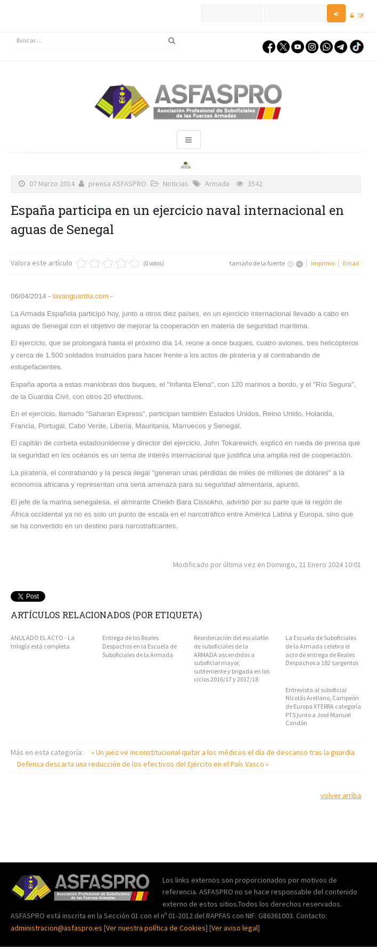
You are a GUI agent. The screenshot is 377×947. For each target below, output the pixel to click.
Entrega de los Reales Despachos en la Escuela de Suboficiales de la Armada (139, 646)
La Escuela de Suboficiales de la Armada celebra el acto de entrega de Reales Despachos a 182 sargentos (321, 650)
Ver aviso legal (234, 928)
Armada (217, 183)
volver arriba (341, 795)
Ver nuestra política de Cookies (156, 928)
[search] (96, 40)
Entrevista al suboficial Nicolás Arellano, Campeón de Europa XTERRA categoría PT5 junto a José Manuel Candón (323, 706)
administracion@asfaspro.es (57, 928)
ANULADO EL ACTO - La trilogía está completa (43, 642)
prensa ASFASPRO (117, 183)
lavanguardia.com (80, 296)
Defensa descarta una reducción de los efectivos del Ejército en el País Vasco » (143, 764)
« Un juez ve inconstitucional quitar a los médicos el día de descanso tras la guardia (223, 752)
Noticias (175, 183)
